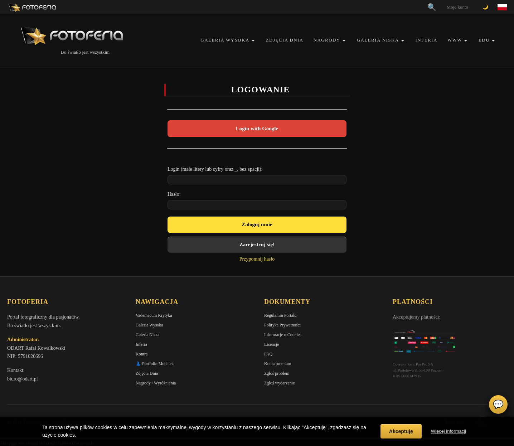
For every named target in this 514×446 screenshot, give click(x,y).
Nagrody (327, 40)
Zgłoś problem (276, 373)
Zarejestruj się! (257, 244)
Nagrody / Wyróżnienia (156, 383)
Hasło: (174, 194)
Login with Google (257, 128)
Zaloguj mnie (257, 224)
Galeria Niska (378, 40)
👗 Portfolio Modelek (155, 363)
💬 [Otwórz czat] (498, 404)
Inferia (426, 40)
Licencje (271, 344)
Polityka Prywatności (282, 325)
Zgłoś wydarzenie (279, 383)
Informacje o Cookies (282, 334)
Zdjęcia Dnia (285, 40)
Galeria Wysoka (224, 40)
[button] (253, 40)
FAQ (268, 354)
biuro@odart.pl (22, 379)
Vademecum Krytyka (154, 315)
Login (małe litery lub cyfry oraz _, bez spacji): (215, 169)
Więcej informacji (448, 431)
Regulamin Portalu (280, 315)
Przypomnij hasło (257, 259)
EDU (484, 40)
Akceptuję (401, 431)
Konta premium (277, 363)
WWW (454, 40)
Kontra (141, 354)
